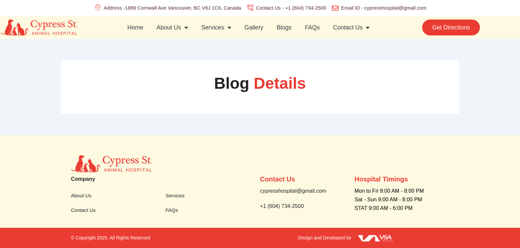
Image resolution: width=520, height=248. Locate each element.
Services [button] (216, 27)
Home (135, 27)
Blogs (284, 27)
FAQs (312, 27)
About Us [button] (172, 27)
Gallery (253, 27)
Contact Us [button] (351, 27)
